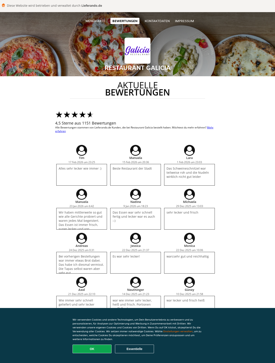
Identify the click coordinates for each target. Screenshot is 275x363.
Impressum (184, 21)
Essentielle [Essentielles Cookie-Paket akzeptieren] (134, 349)
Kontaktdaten (157, 21)
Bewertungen (125, 21)
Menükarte (95, 21)
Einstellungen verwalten (178, 331)
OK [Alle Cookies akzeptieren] (92, 349)
